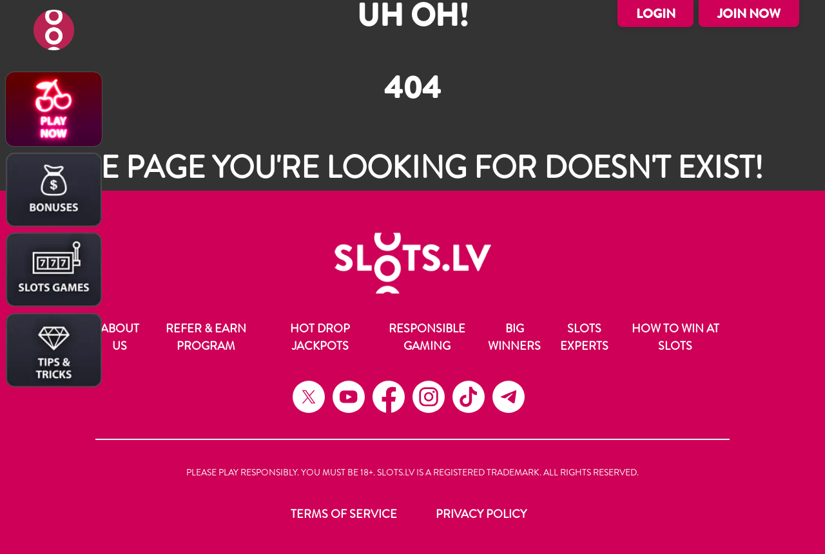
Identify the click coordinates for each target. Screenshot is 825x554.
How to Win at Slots (675, 337)
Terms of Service (344, 514)
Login (655, 14)
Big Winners (514, 337)
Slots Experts (584, 337)
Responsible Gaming (427, 337)
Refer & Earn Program (206, 337)
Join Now (749, 14)
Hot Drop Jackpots (320, 337)
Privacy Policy (481, 514)
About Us (120, 337)
